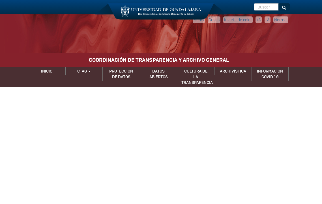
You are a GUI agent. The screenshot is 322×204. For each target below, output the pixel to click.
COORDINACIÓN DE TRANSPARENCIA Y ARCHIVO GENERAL (159, 60)
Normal (280, 19)
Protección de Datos (121, 74)
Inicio (46, 71)
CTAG (84, 71)
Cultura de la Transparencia (197, 77)
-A (267, 19)
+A (258, 19)
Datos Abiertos (158, 74)
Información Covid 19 (270, 74)
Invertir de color (238, 19)
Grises (214, 19)
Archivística (233, 71)
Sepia (199, 19)
